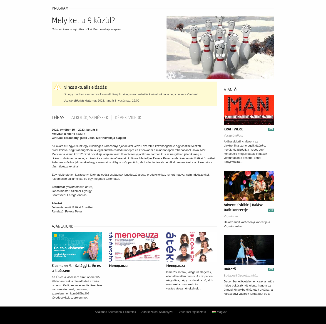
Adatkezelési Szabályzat (157, 312)
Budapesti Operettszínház (241, 275)
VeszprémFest (233, 135)
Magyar (219, 312)
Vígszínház (231, 216)
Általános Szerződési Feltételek (115, 312)
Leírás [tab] (58, 117)
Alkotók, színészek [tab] (89, 117)
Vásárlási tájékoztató (192, 312)
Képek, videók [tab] (128, 117)
